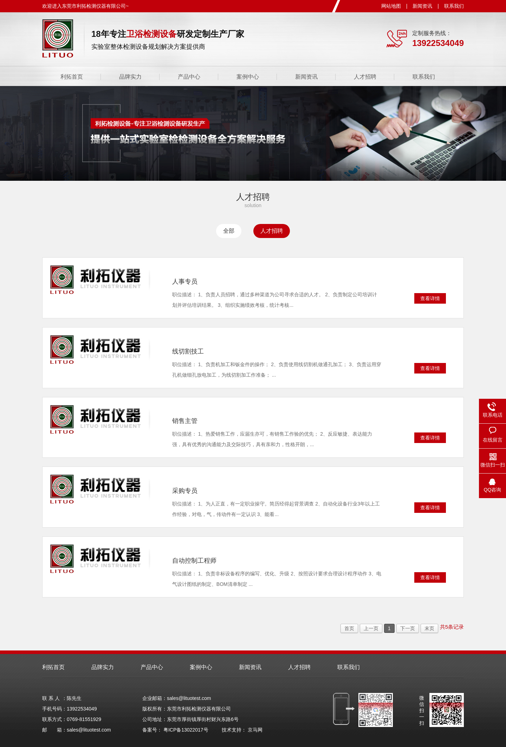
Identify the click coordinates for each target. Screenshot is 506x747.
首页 (349, 628)
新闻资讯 (422, 6)
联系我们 (454, 6)
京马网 (255, 730)
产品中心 (189, 77)
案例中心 (247, 77)
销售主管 (184, 420)
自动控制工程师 (194, 560)
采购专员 (184, 490)
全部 (228, 231)
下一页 (407, 628)
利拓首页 (71, 77)
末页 (429, 628)
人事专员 (184, 281)
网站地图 (391, 6)
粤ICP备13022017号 (185, 730)
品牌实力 (130, 77)
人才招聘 (365, 77)
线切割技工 (188, 351)
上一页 (371, 628)
